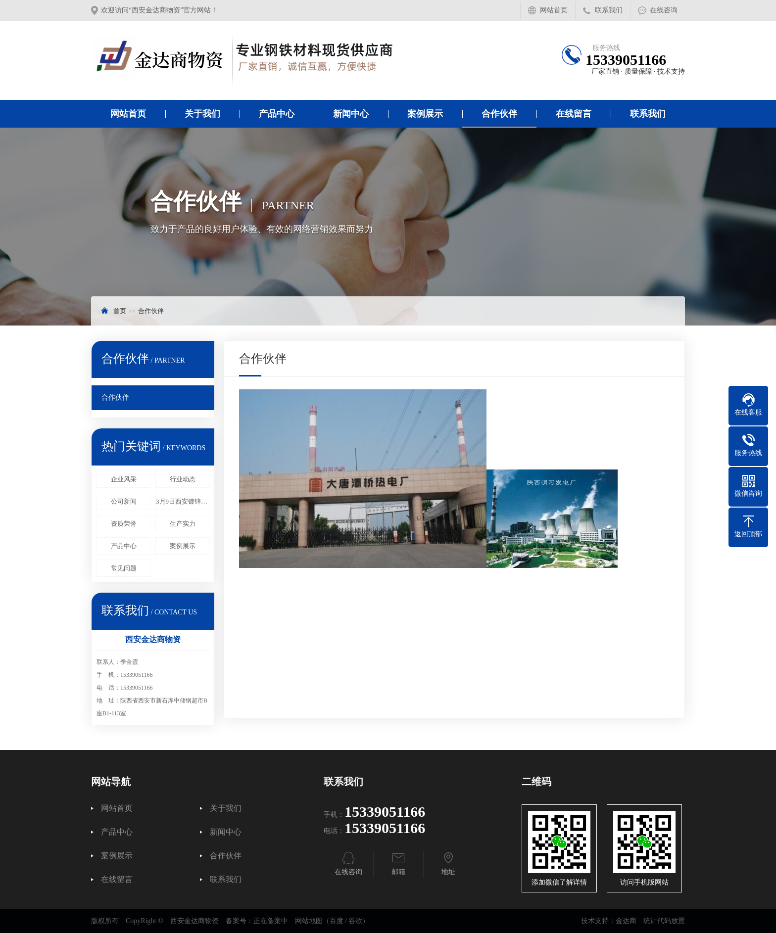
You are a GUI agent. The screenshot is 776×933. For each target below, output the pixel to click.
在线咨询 (664, 10)
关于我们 (202, 114)
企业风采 (124, 479)
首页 (119, 311)
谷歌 (355, 921)
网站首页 (554, 10)
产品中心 (276, 114)
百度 (336, 921)
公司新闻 (124, 501)
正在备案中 (270, 921)
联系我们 (609, 10)
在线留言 (573, 114)
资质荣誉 (124, 523)
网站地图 (309, 921)
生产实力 (182, 523)
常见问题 (124, 568)
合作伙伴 (499, 114)
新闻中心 (351, 114)
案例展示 (425, 114)
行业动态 (182, 479)
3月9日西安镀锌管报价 (182, 501)
